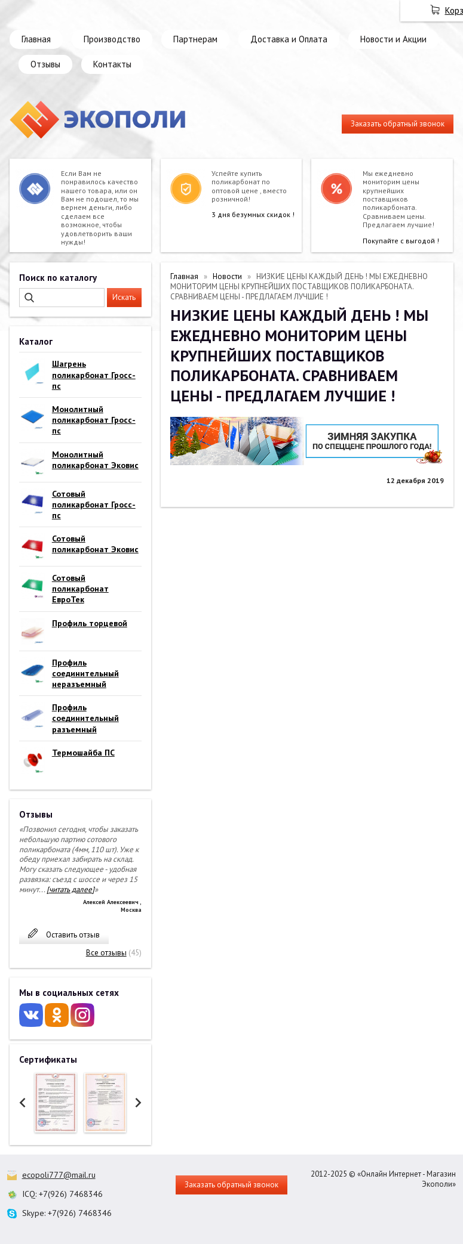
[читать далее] (70, 889)
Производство (112, 39)
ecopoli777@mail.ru (59, 1174)
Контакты (112, 64)
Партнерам (195, 39)
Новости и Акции (393, 39)
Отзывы (45, 64)
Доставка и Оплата (288, 39)
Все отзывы (106, 953)
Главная (36, 39)
